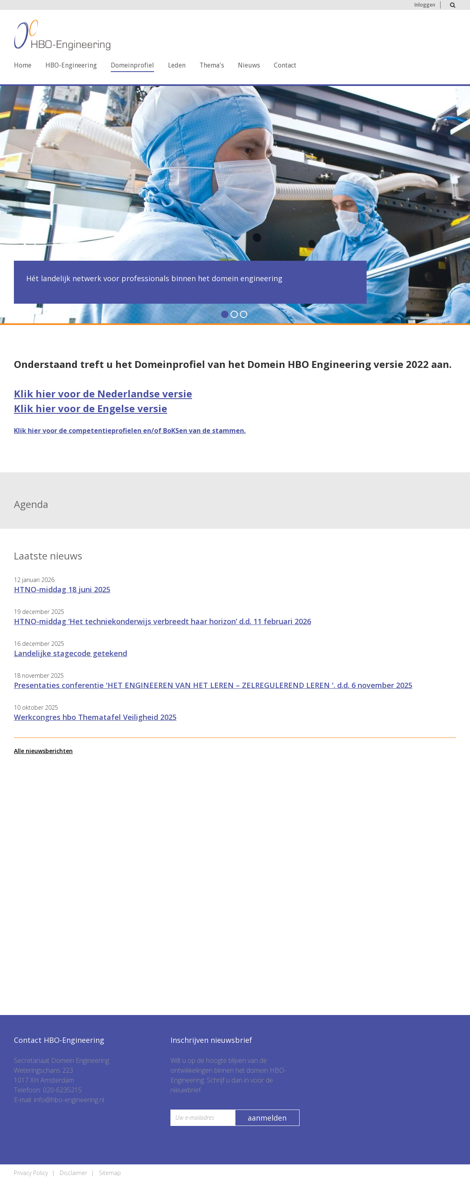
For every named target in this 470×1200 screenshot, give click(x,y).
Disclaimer (73, 1173)
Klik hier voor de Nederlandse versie (103, 393)
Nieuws (249, 65)
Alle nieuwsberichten (43, 751)
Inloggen (424, 4)
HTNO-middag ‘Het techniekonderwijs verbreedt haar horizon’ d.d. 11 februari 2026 (162, 621)
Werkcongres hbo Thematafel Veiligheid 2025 (95, 717)
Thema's (211, 65)
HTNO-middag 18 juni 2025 (62, 589)
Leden (177, 65)
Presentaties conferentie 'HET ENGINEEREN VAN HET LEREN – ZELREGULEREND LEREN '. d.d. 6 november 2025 (213, 685)
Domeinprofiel (132, 65)
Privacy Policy (31, 1173)
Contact (285, 65)
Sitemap (110, 1173)
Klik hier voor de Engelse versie (90, 408)
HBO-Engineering (71, 65)
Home (22, 65)
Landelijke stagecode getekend (70, 653)
